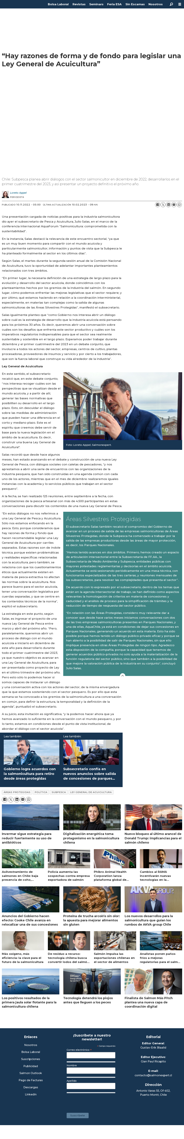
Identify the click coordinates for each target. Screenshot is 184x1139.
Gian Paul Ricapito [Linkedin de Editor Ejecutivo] (153, 1061)
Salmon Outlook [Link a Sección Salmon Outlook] (30, 1073)
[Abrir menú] (179, 4)
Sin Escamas (135, 4)
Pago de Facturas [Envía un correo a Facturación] (31, 1080)
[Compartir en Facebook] (157, 204)
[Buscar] (171, 4)
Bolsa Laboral (58, 4)
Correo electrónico (79, 1050)
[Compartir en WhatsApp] (179, 204)
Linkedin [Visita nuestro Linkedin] (31, 1095)
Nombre (72, 1065)
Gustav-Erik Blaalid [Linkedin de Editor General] (153, 1047)
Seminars (96, 4)
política (41, 792)
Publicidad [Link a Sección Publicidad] (30, 1066)
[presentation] (92, 1101)
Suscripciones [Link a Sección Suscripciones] (30, 1059)
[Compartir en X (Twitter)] (163, 204)
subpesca (59, 792)
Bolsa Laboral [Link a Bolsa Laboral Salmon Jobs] (30, 1052)
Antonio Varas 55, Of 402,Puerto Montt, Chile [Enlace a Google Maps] (153, 1092)
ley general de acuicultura (91, 792)
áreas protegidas (17, 792)
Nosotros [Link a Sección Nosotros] (30, 1045)
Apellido (72, 1080)
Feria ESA (114, 4)
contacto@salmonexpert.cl (153, 1075)
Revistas (79, 4)
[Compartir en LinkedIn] (168, 204)
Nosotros (155, 4)
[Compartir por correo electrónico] (173, 204)
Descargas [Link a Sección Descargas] (30, 1087)
